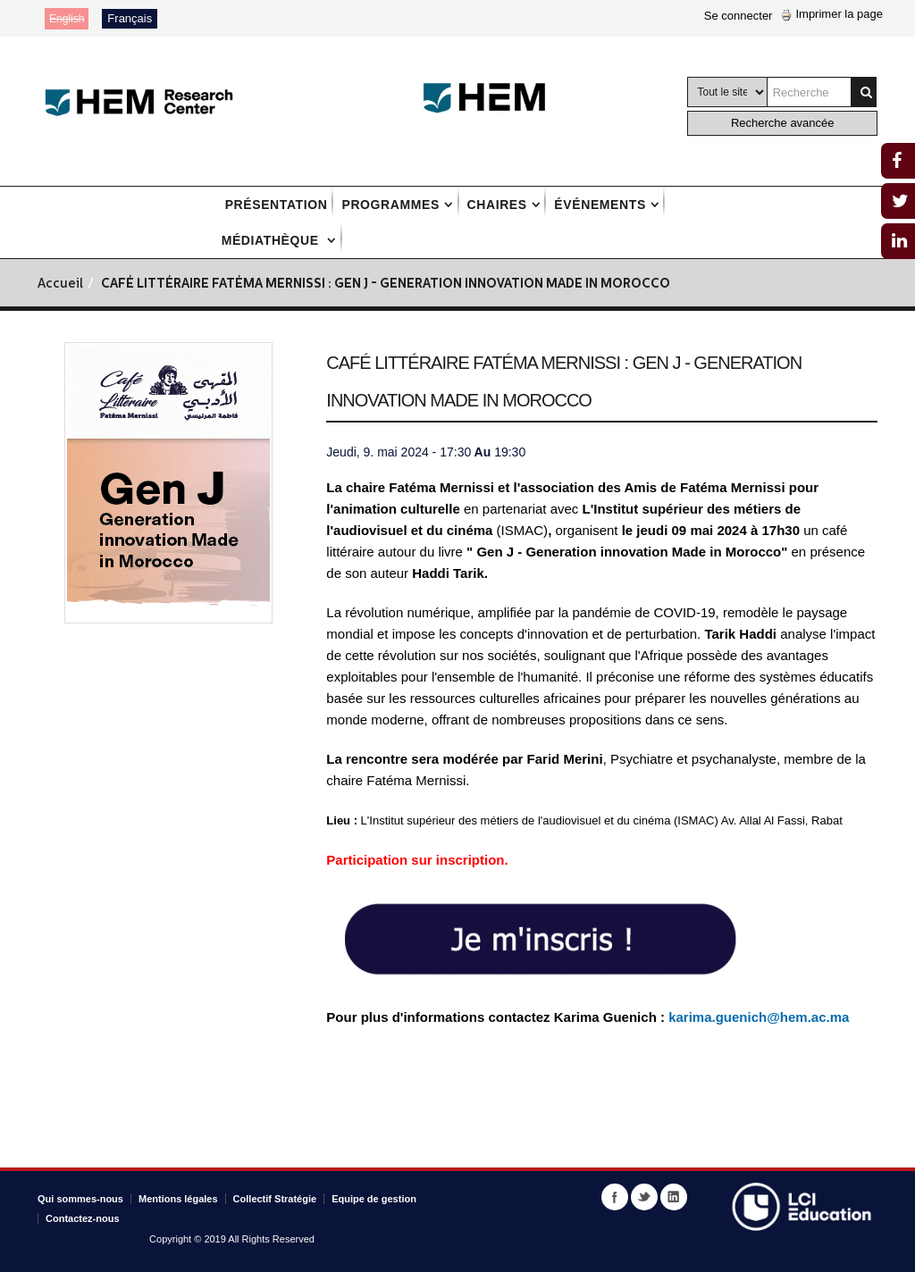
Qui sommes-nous (80, 1198)
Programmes (390, 204)
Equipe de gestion (374, 1198)
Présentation (276, 204)
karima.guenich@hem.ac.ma (758, 1017)
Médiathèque (272, 240)
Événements (599, 204)
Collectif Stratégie (275, 1198)
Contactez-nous (83, 1218)
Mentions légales (178, 1198)
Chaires (497, 204)
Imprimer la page (832, 14)
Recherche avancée (783, 123)
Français (129, 18)
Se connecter (738, 15)
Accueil (60, 284)
